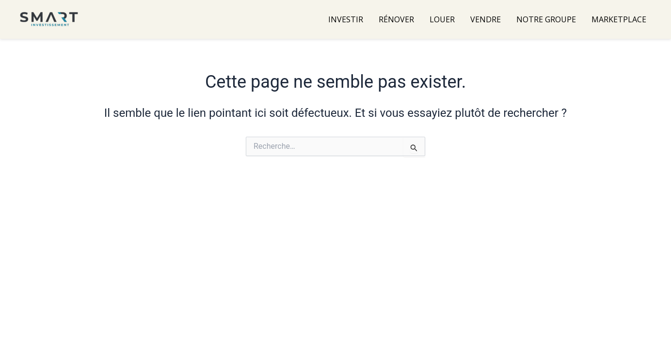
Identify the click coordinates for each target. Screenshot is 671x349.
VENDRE (485, 19)
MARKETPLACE (618, 19)
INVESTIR (345, 19)
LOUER (442, 19)
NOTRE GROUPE (546, 19)
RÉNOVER (396, 19)
